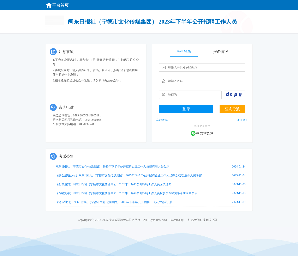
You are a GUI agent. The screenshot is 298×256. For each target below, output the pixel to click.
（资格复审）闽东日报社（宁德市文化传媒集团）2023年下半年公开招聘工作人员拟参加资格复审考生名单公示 (126, 193)
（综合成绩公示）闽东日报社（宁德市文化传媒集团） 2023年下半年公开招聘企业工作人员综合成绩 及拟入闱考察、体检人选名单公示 (131, 175)
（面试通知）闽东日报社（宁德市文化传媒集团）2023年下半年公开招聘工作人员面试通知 (113, 184)
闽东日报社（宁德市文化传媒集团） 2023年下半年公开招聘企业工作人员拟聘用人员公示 (112, 166)
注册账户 (242, 120)
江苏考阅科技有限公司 (202, 219)
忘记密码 (162, 120)
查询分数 (232, 109)
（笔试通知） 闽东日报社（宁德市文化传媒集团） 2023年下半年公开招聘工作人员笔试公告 (114, 202)
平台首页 (57, 5)
